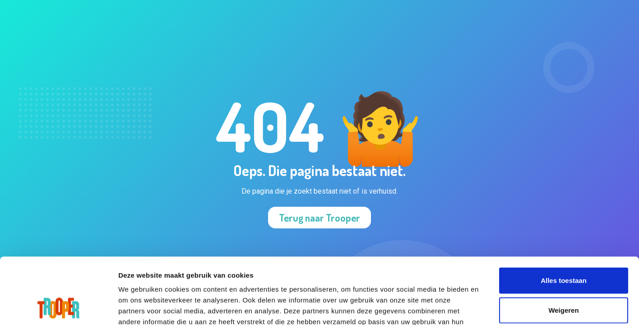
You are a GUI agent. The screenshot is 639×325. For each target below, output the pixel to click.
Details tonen (557, 307)
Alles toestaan (564, 218)
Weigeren (563, 248)
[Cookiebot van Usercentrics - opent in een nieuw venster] (58, 307)
